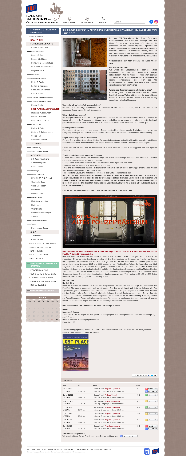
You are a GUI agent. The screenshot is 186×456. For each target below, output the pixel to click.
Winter (32, 224)
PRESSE (107, 449)
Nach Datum (35, 36)
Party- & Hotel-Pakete (38, 120)
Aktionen (34, 154)
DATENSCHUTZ (66, 449)
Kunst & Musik (35, 104)
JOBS (44, 449)
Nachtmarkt (33, 204)
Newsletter (69, 19)
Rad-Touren (34, 124)
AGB (100, 449)
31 (57, 320)
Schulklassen (36, 284)
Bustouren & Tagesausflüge (40, 62)
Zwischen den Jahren (37, 151)
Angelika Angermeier (112, 389)
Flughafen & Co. (35, 70)
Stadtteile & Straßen (37, 139)
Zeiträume (34, 143)
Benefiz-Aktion (35, 166)
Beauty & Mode (35, 51)
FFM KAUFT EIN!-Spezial (39, 177)
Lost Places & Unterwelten (43, 108)
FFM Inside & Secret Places (40, 66)
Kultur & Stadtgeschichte (39, 101)
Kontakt (103, 19)
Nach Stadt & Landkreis (41, 243)
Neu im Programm (38, 254)
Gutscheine (87, 19)
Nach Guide (35, 250)
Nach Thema (35, 39)
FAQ (29, 449)
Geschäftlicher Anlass (41, 273)
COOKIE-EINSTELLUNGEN (86, 449)
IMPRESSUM (53, 449)
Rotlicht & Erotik (35, 127)
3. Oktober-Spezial (36, 162)
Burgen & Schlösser (37, 58)
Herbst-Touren (35, 193)
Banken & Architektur (37, 47)
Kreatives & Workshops (38, 89)
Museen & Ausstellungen (39, 112)
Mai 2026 (42, 297)
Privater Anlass (37, 269)
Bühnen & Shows (36, 54)
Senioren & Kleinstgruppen (40, 131)
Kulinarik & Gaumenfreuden (40, 97)
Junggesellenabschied (41, 280)
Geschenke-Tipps (36, 181)
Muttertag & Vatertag (37, 200)
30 (52, 320)
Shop (31, 231)
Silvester (32, 216)
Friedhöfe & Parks (36, 78)
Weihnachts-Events (37, 220)
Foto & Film (33, 74)
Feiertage (33, 170)
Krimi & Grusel (35, 93)
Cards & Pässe (35, 239)
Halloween (33, 189)
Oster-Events (34, 208)
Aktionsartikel (34, 235)
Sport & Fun (34, 135)
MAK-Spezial (34, 197)
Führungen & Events (40, 43)
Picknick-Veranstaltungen (39, 212)
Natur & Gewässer (36, 116)
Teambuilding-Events (40, 277)
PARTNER (36, 449)
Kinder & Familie (35, 81)
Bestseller (35, 258)
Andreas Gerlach (111, 395)
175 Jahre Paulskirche (38, 158)
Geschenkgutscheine (40, 291)
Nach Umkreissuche (39, 246)
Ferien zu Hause (35, 174)
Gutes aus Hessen (36, 185)
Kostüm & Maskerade (37, 85)
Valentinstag (34, 147)
